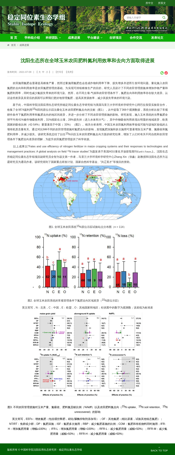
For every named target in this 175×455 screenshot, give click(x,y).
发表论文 (157, 37)
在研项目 (115, 37)
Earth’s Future (144, 151)
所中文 (149, 3)
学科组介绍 (32, 37)
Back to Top (159, 449)
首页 (13, 45)
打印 (59, 72)
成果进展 (74, 37)
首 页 (13, 37)
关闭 (69, 72)
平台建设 (95, 37)
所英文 (162, 3)
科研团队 (54, 37)
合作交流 (136, 37)
